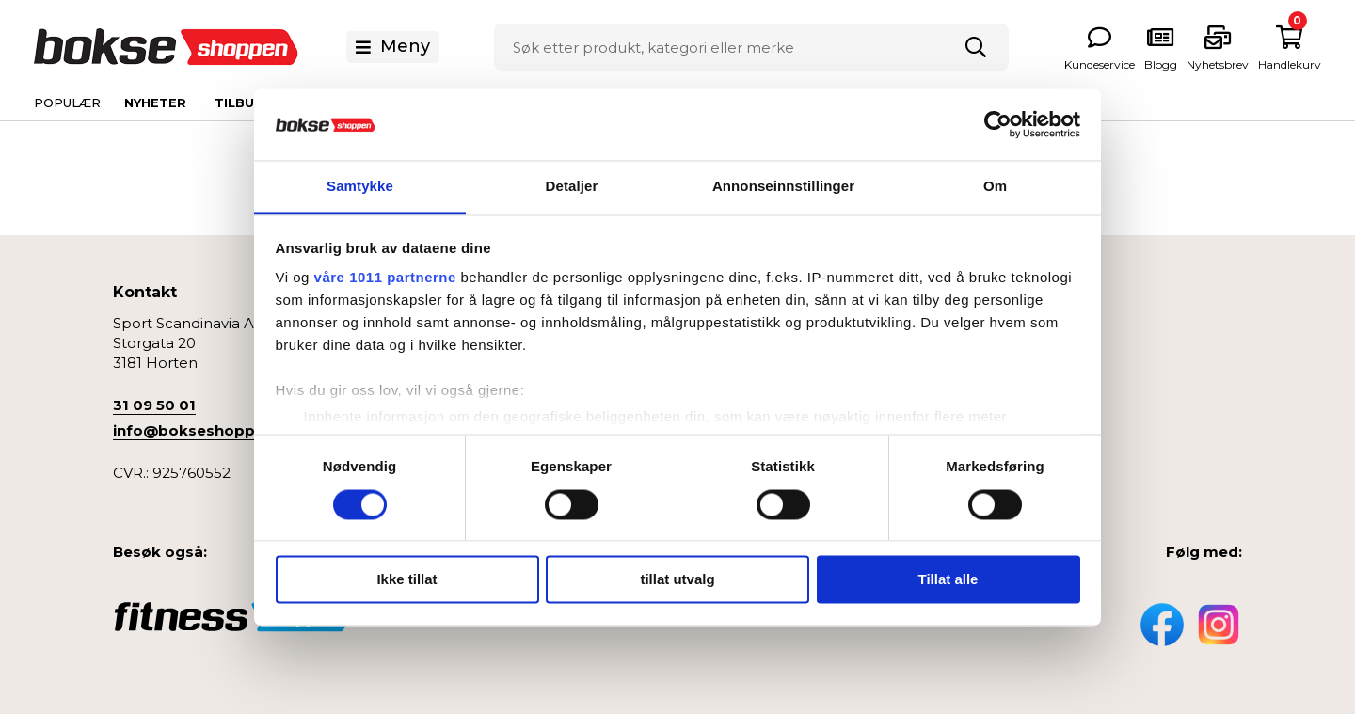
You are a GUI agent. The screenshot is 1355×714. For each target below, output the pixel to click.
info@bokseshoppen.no (205, 430)
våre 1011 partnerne (385, 278)
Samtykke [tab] (360, 187)
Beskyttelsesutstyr (1025, 381)
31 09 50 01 (154, 405)
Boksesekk (999, 352)
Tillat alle (948, 580)
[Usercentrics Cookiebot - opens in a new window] (998, 124)
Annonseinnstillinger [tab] (783, 187)
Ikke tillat (406, 580)
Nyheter (155, 102)
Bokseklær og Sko (1025, 411)
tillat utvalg (677, 580)
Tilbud (239, 102)
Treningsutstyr (1010, 469)
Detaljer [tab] (572, 187)
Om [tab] (995, 187)
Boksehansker (1011, 323)
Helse (980, 440)
